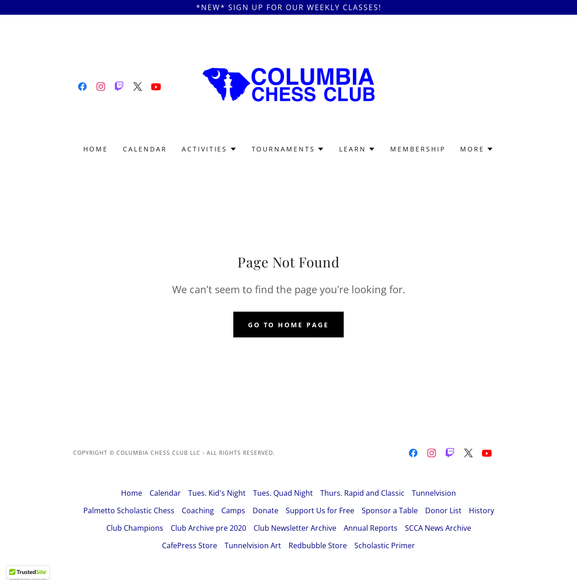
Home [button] (131, 493)
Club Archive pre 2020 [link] (208, 528)
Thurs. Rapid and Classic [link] (362, 493)
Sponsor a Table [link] (390, 510)
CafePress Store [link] (189, 545)
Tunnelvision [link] (434, 493)
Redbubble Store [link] (317, 545)
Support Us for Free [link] (320, 510)
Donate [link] (265, 510)
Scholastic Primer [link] (384, 545)
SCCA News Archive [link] (438, 528)
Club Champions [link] (134, 528)
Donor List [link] (443, 510)
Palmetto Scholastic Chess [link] (128, 510)
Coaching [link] (198, 510)
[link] (82, 86)
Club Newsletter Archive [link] (295, 528)
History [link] (481, 510)
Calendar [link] (145, 149)
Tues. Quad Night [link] (283, 493)
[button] (209, 149)
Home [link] (95, 149)
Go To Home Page (288, 324)
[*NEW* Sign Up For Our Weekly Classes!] (288, 7)
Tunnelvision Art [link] (253, 545)
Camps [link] (233, 510)
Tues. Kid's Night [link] (217, 493)
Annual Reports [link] (371, 528)
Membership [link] (417, 149)
